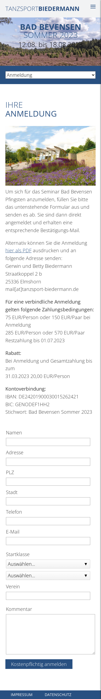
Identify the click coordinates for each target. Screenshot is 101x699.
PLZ (10, 472)
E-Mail (12, 531)
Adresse (14, 452)
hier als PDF (18, 250)
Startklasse (18, 554)
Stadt (12, 492)
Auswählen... (21, 564)
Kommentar (19, 609)
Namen (14, 432)
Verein (13, 586)
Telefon (14, 512)
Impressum (22, 694)
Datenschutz (58, 694)
